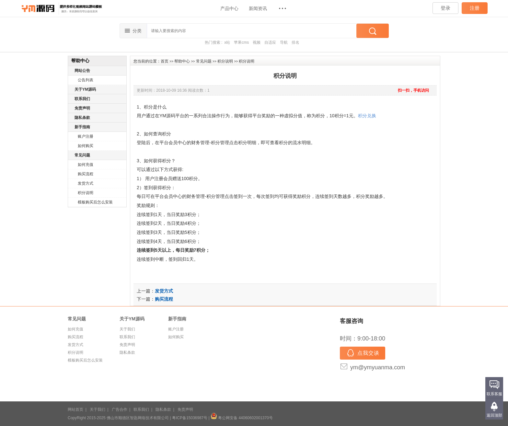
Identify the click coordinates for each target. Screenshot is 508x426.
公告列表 (85, 80)
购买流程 (85, 174)
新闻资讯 (258, 8)
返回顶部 (494, 415)
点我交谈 (362, 353)
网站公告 (82, 70)
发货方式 (85, 183)
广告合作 (119, 409)
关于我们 (127, 329)
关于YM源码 (85, 89)
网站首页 (75, 409)
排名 (295, 42)
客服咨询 (351, 321)
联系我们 (82, 99)
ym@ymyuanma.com (377, 367)
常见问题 (82, 155)
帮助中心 (182, 61)
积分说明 (85, 192)
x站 (227, 42)
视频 (256, 42)
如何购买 (85, 146)
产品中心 (229, 8)
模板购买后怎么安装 (95, 202)
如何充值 (85, 164)
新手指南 (82, 127)
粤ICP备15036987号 (189, 418)
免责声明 (82, 108)
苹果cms (241, 42)
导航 (284, 42)
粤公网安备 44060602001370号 (242, 418)
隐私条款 (82, 117)
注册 (474, 8)
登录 (445, 8)
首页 (164, 61)
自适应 (270, 42)
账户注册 (85, 136)
